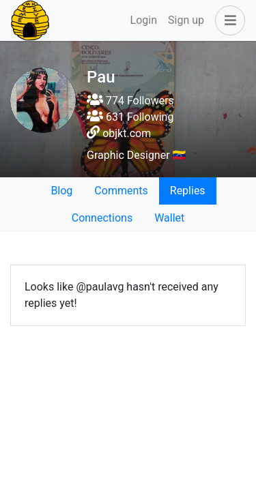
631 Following (130, 116)
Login (143, 20)
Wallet (169, 217)
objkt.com (126, 133)
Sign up (186, 20)
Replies (187, 190)
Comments (120, 190)
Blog (61, 190)
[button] (227, 20)
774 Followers (130, 100)
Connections (102, 217)
